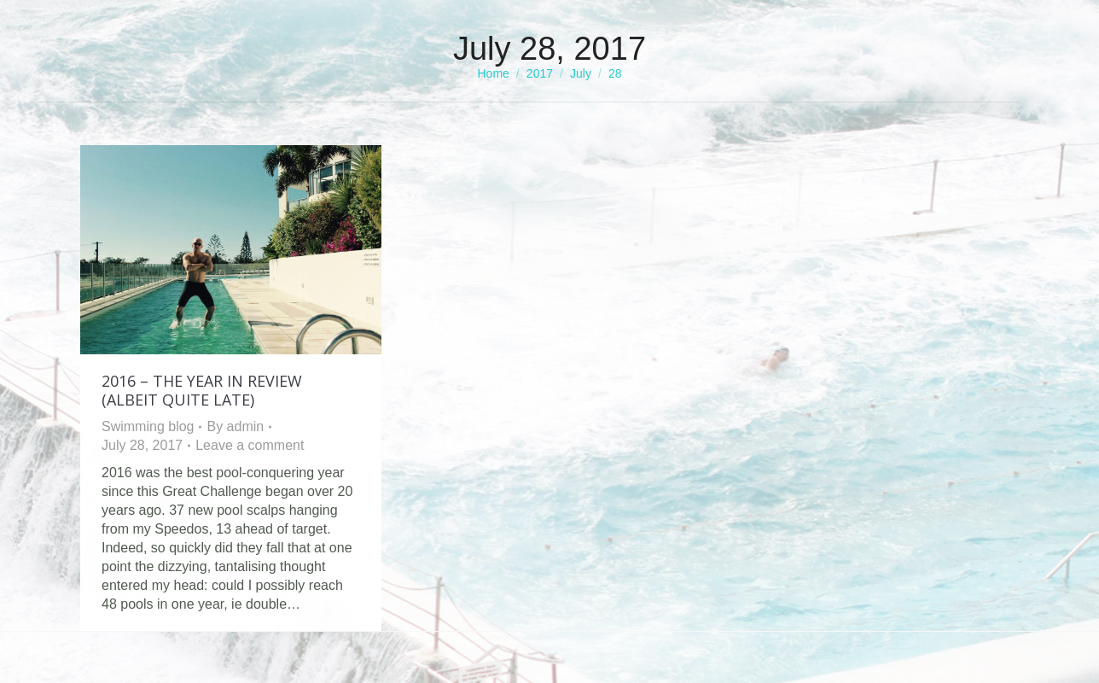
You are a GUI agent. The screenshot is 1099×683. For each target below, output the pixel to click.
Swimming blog (148, 426)
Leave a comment (249, 445)
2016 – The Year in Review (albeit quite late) (202, 390)
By (235, 426)
